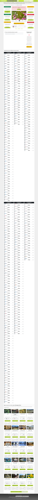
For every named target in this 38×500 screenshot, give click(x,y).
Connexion (7, 19)
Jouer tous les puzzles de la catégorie (19, 491)
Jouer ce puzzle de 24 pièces (7, 11)
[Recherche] (32, 1)
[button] (18, 0)
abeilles (19, 28)
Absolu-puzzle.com (18, 498)
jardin (21, 28)
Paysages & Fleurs (7, 417)
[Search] (28, 1)
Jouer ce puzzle (7, 453)
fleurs (16, 28)
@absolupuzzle (19, 496)
